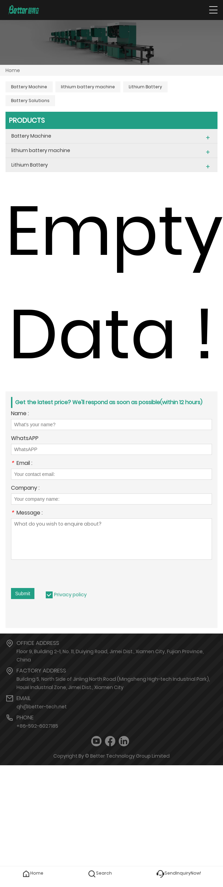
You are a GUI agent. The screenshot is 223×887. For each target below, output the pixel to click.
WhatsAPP (25, 439)
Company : (25, 488)
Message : (27, 513)
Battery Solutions (30, 100)
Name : (20, 414)
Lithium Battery (145, 87)
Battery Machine (29, 87)
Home (13, 70)
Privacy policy (70, 594)
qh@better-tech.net (42, 706)
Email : (21, 463)
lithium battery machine (88, 87)
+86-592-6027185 (37, 725)
